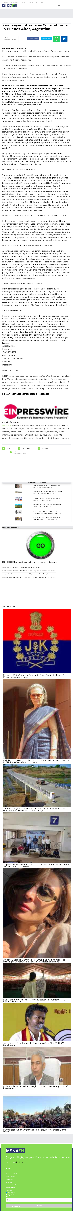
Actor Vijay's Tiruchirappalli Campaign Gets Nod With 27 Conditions (33, 1046)
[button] (36, 2)
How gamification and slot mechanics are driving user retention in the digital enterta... (28, 577)
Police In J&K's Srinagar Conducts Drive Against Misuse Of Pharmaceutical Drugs (34, 679)
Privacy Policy (10, 1178)
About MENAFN (11, 1186)
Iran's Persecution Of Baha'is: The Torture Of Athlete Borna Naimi (34, 1132)
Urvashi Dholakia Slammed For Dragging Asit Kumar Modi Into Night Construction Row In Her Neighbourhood (34, 963)
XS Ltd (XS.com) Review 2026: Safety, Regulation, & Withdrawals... (22, 571)
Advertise (9, 1184)
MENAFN (7, 52)
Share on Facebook (33, 42)
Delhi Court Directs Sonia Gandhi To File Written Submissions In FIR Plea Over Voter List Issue (36, 764)
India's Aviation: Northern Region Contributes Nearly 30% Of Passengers (35, 1089)
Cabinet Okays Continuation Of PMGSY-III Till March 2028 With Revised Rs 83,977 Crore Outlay (34, 812)
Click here (19, 1164)
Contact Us (9, 1181)
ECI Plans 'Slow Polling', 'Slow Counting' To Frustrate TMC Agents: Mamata (34, 1003)
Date (6, 41)
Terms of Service (11, 1175)
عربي (31, 2)
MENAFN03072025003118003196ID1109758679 (25, 397)
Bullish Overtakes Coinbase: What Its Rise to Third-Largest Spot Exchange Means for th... (29, 574)
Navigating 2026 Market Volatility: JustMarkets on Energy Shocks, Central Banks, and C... (29, 581)
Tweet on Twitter (46, 42)
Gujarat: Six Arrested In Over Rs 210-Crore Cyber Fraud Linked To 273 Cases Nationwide (36, 868)
